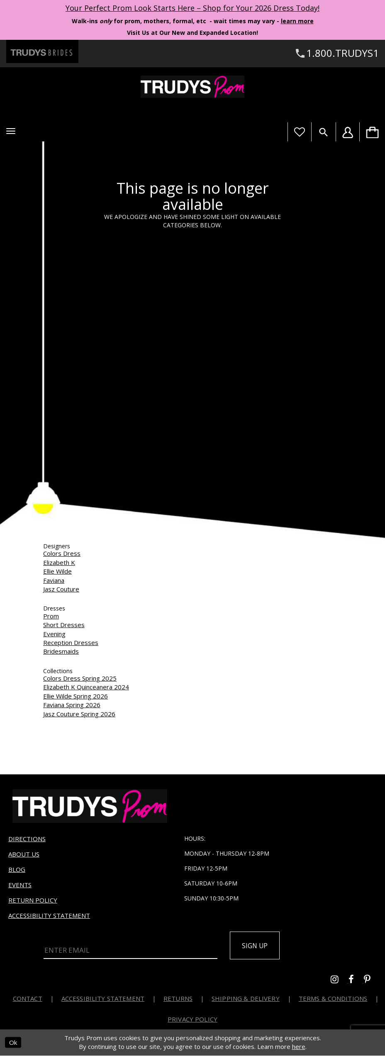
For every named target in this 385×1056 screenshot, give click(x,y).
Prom (51, 616)
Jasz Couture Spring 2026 (79, 714)
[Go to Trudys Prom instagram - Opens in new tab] (339, 981)
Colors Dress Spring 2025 (80, 678)
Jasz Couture (61, 589)
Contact (27, 999)
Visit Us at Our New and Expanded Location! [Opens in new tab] (192, 32)
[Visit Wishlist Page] (299, 131)
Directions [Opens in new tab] (27, 839)
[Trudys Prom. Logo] (192, 86)
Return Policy (32, 900)
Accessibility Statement (49, 915)
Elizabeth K (59, 562)
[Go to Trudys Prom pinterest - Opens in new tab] (371, 981)
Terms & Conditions (333, 999)
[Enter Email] (130, 950)
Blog (16, 869)
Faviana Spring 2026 (71, 705)
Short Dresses (64, 624)
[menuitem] (372, 131)
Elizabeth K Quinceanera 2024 (86, 687)
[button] (10, 131)
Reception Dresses (70, 642)
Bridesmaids (61, 651)
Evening (54, 634)
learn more (297, 21)
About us (23, 854)
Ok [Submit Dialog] (13, 1043)
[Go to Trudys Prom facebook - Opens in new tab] (356, 981)
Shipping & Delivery (246, 999)
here (298, 1047)
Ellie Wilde (57, 571)
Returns (177, 999)
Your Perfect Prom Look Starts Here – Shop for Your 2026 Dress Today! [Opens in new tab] (192, 8)
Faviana (53, 580)
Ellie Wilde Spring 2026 (75, 696)
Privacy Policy (192, 1019)
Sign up (256, 945)
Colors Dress (61, 553)
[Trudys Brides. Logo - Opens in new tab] (42, 51)
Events (20, 885)
